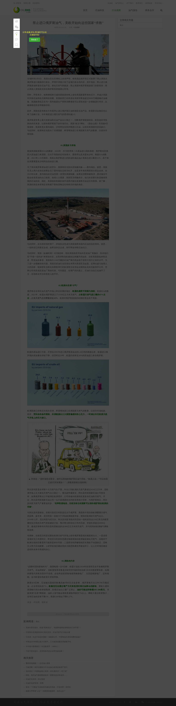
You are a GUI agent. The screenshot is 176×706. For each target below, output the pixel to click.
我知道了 (34, 40)
